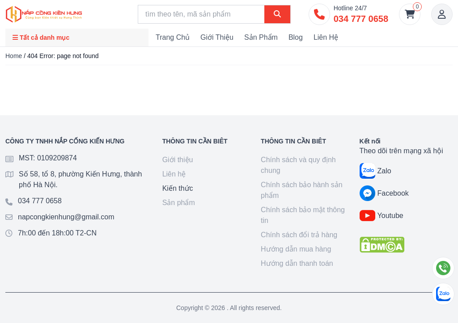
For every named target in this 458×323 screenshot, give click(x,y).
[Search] (201, 14)
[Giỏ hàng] (409, 14)
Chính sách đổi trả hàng (299, 235)
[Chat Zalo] (443, 294)
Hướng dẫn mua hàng (296, 249)
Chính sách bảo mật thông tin (303, 215)
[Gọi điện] (443, 268)
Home (13, 55)
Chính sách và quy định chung (298, 165)
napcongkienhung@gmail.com (66, 217)
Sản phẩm (261, 37)
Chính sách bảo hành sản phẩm (302, 190)
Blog (295, 37)
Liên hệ (326, 37)
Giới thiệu (216, 37)
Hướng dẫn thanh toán (297, 263)
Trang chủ (173, 37)
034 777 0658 (40, 201)
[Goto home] (43, 14)
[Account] (442, 14)
